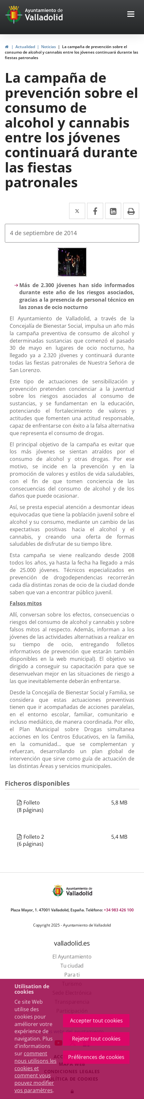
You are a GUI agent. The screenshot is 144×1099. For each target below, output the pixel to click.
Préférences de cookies (96, 1057)
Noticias (48, 46)
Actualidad (25, 46)
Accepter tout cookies (96, 1020)
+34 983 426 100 (119, 910)
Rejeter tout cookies (96, 1038)
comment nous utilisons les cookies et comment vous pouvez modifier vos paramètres (35, 1072)
